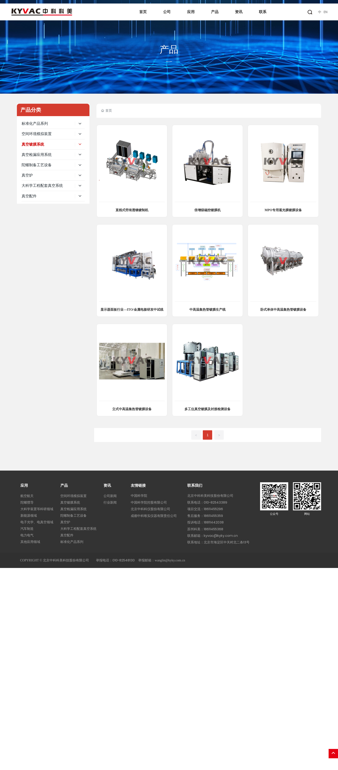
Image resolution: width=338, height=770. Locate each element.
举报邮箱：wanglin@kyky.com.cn (161, 560)
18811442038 (214, 522)
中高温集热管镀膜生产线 (207, 309)
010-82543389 (215, 502)
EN (325, 12)
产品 (169, 49)
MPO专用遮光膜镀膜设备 (283, 210)
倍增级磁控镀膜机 (207, 210)
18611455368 (213, 529)
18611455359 (213, 515)
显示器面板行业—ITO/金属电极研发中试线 (131, 309)
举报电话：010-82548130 (115, 560)
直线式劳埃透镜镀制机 (131, 210)
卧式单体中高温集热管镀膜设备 (283, 309)
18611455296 (213, 509)
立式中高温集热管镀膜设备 (132, 409)
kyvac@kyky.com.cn (221, 535)
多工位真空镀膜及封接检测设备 (207, 409)
